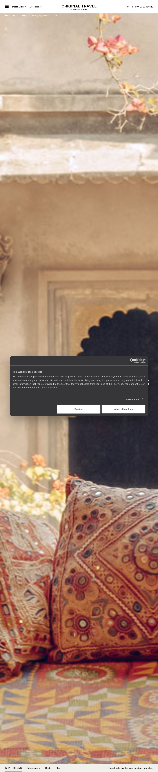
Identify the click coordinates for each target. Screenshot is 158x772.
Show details (132, 399)
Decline (78, 409)
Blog (58, 767)
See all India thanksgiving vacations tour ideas (128, 768)
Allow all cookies (123, 409)
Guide (48, 767)
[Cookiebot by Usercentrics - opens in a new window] (132, 360)
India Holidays (13, 767)
